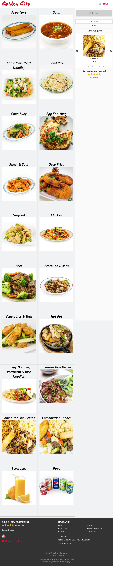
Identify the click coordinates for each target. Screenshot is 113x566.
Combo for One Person (18, 418)
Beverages (18, 468)
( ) (105, 4)
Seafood (19, 215)
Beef (19, 266)
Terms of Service (60, 562)
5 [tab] (99, 66)
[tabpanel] (94, 50)
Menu (60, 525)
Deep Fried (56, 164)
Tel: (64, 544)
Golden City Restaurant (15, 522)
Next (111, 51)
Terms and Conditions (94, 528)
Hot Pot (56, 316)
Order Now (94, 13)
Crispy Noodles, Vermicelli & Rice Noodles (19, 372)
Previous (77, 51)
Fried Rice (56, 63)
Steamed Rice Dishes (56, 367)
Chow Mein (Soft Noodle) (19, 65)
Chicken (56, 215)
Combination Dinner (56, 418)
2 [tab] (88, 66)
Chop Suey (19, 114)
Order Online (62, 528)
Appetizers (18, 12)
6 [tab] (103, 66)
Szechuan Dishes (56, 266)
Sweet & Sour (18, 164)
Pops (56, 468)
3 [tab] (92, 66)
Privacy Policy (91, 531)
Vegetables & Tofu (19, 316)
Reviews (89, 525)
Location (61, 531)
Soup (56, 12)
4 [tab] (96, 66)
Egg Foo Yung (56, 114)
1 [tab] (85, 66)
